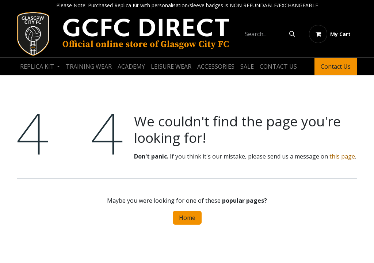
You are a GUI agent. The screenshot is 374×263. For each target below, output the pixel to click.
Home (187, 218)
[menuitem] (40, 66)
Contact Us (336, 66)
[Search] (292, 34)
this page (342, 156)
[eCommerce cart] (330, 34)
